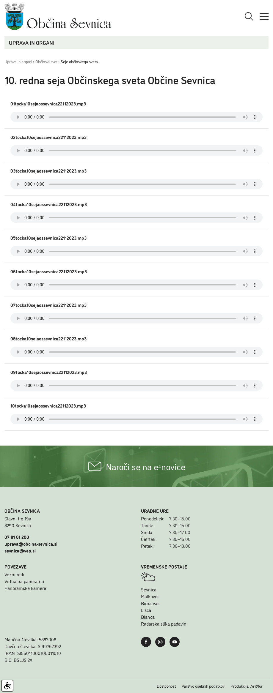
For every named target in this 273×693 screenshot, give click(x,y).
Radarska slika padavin (163, 623)
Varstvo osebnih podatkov (203, 686)
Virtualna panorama (24, 581)
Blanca (148, 616)
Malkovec (150, 596)
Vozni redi (14, 574)
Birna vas (150, 603)
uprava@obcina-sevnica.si (30, 543)
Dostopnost (166, 686)
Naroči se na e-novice (136, 466)
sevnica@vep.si (20, 550)
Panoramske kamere (25, 587)
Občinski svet (46, 61)
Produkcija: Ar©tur (246, 686)
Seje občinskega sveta (79, 61)
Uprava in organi (18, 61)
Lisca (146, 609)
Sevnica (148, 589)
